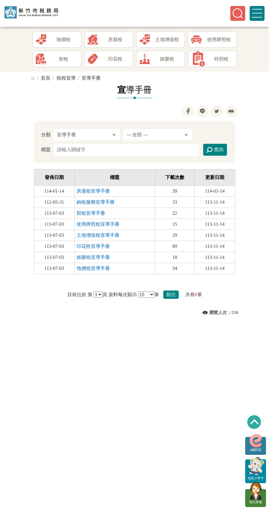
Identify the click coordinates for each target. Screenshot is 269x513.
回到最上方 (254, 422)
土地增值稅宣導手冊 (98, 235)
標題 (46, 149)
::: (33, 78)
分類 (46, 134)
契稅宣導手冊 (91, 213)
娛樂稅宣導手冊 (93, 257)
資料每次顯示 (122, 294)
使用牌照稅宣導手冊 (98, 224)
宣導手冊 (91, 78)
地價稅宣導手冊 (93, 268)
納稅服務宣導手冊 (96, 202)
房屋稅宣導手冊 (93, 191)
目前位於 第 (79, 294)
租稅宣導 (66, 78)
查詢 (214, 150)
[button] (237, 13)
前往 (171, 294)
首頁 (45, 78)
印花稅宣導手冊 (93, 246)
